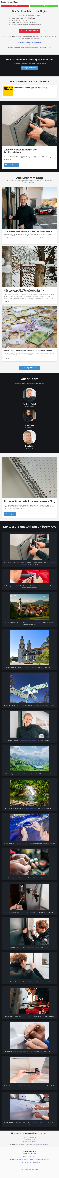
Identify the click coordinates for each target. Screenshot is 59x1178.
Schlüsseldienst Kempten (28, 667)
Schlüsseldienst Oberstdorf (30, 774)
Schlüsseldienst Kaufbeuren (41, 586)
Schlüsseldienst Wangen (40, 878)
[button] (57, 2)
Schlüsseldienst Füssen (34, 982)
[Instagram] (25, 1166)
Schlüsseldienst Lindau (33, 947)
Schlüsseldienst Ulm (27, 1016)
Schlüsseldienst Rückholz (29, 1139)
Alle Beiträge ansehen (30, 368)
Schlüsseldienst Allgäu (9, 2)
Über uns (21, 1162)
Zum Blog (10, 514)
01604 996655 (47, 47)
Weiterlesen (8, 241)
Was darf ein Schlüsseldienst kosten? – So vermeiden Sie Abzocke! (28, 350)
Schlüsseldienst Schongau (36, 1122)
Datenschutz (36, 1162)
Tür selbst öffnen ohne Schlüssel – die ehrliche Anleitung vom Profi (28, 231)
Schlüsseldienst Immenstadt (29, 740)
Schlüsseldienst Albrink (42, 1144)
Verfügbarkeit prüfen (29, 68)
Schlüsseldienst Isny (31, 808)
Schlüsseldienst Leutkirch (27, 912)
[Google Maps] (33, 1166)
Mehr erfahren (12, 165)
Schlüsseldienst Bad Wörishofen (28, 1051)
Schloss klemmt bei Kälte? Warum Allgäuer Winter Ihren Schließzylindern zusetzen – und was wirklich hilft (24, 291)
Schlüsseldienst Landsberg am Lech (29, 1086)
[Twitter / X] (29, 1166)
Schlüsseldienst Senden (29, 1137)
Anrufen (15, 6)
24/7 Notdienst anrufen (29, 31)
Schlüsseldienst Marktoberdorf (34, 622)
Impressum (28, 1162)
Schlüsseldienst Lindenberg (25, 843)
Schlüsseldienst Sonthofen (47, 705)
